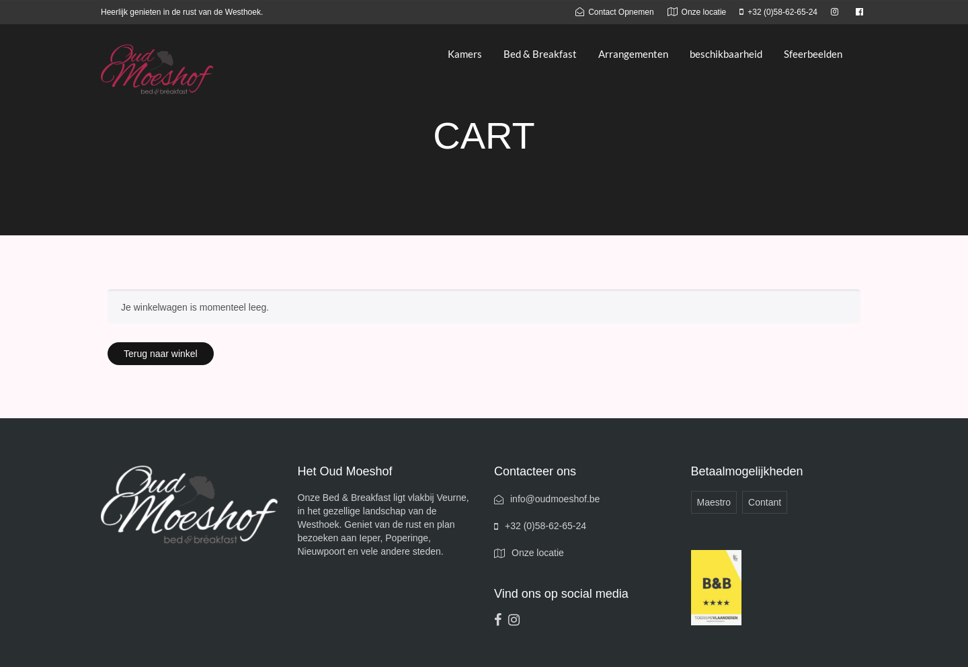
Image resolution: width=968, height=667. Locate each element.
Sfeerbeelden (813, 54)
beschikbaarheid (726, 54)
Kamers (465, 54)
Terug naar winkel (161, 353)
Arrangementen (633, 54)
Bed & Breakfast (540, 54)
